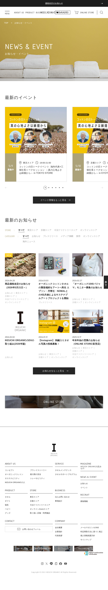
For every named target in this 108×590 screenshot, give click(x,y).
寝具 (7, 505)
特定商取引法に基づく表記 (91, 532)
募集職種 (84, 501)
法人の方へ (106, 282)
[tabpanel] (38, 144)
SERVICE (59, 464)
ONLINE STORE (87, 12)
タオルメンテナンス (63, 470)
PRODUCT (29, 12)
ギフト (7, 501)
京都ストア (46, 230)
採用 (78, 236)
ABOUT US (19, 12)
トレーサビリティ (37, 478)
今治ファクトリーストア (65, 230)
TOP (6, 23)
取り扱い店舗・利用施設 (40, 513)
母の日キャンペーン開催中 (54, 3)
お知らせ (36, 236)
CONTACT (9, 521)
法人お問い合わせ (62, 497)
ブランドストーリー (38, 470)
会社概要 (58, 527)
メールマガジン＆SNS (89, 527)
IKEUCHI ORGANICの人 (15, 482)
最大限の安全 (35, 474)
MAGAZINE (91, 466)
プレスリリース (50, 236)
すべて (21, 230)
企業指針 (58, 532)
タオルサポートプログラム (66, 474)
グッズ (7, 513)
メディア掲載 (67, 236)
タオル (7, 497)
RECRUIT (84, 495)
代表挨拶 (58, 536)
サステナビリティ (12, 478)
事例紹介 (58, 501)
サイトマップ (85, 540)
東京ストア (32, 230)
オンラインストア (88, 230)
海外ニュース (29, 241)
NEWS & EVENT (88, 477)
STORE (33, 490)
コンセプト (9, 470)
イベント (84, 488)
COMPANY (60, 521)
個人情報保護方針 (87, 536)
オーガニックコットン (14, 474)
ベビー (7, 509)
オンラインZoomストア (39, 509)
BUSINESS (60, 490)
